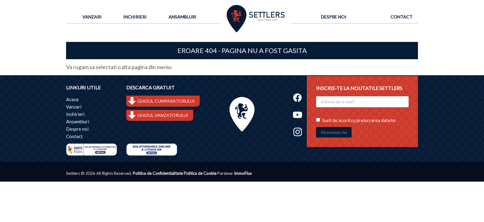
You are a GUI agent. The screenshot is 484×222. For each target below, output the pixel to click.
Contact (401, 16)
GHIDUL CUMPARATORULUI (166, 101)
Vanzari (92, 16)
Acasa (72, 99)
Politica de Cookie (200, 173)
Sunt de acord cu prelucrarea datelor (356, 119)
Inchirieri (135, 16)
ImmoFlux (243, 173)
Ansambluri (182, 16)
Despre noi (333, 16)
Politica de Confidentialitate (158, 173)
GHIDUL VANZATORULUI (162, 115)
